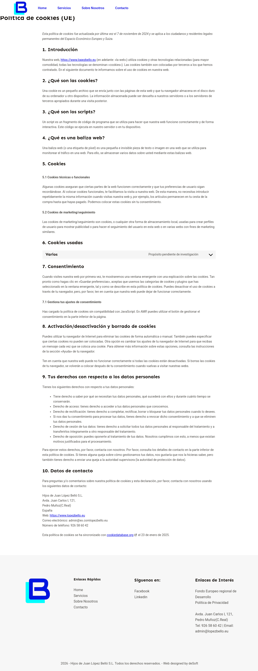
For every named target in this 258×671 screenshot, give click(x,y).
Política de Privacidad (211, 603)
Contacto (121, 8)
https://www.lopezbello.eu (78, 60)
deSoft (193, 663)
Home (42, 8)
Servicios (64, 8)
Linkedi (139, 597)
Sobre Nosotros (93, 8)
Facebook (141, 591)
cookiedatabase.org (120, 535)
